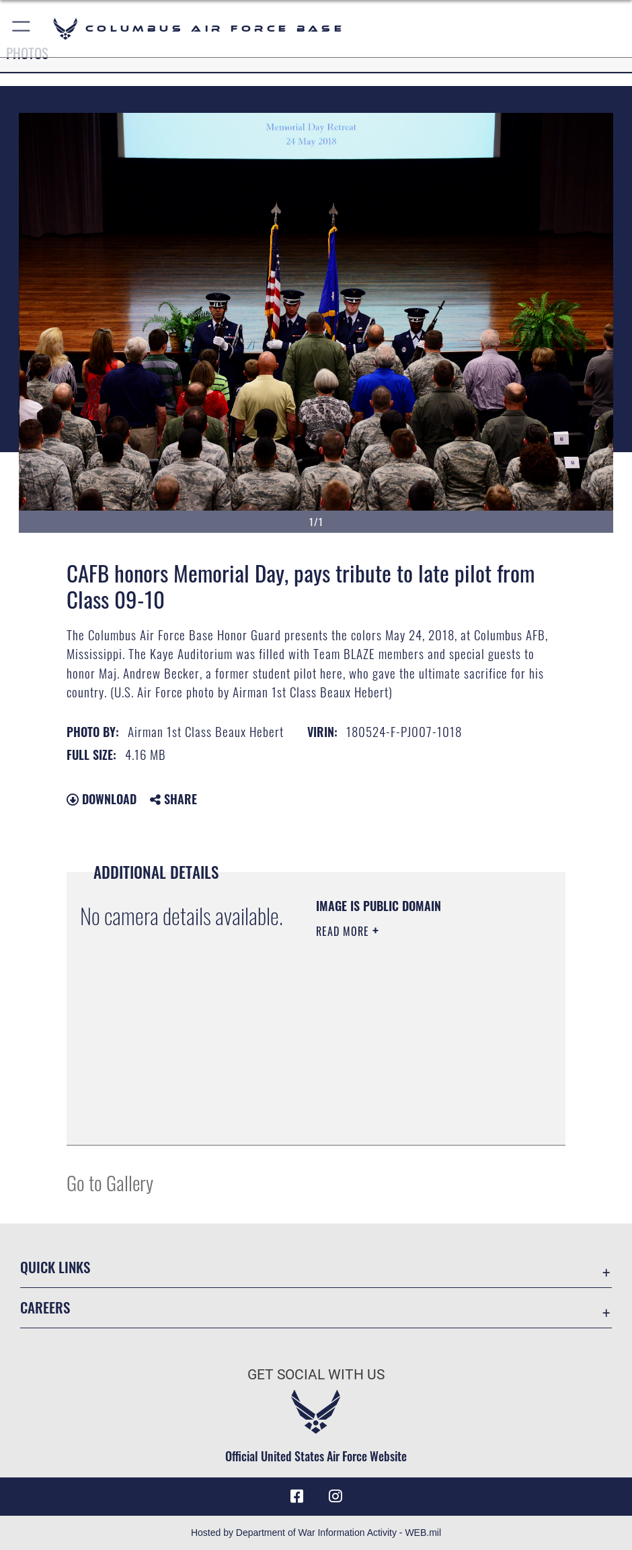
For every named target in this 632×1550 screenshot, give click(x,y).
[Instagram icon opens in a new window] (335, 1496)
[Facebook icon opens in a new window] (297, 1496)
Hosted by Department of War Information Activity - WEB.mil (316, 1532)
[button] (22, 28)
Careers (45, 1307)
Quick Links (55, 1266)
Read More (344, 931)
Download (101, 799)
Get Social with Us (316, 1374)
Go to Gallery (110, 1182)
